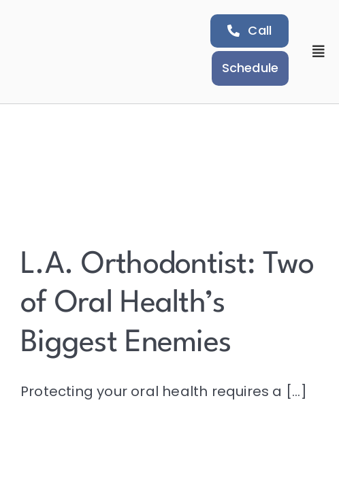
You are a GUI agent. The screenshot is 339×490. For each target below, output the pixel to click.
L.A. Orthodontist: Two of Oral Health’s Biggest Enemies (167, 304)
